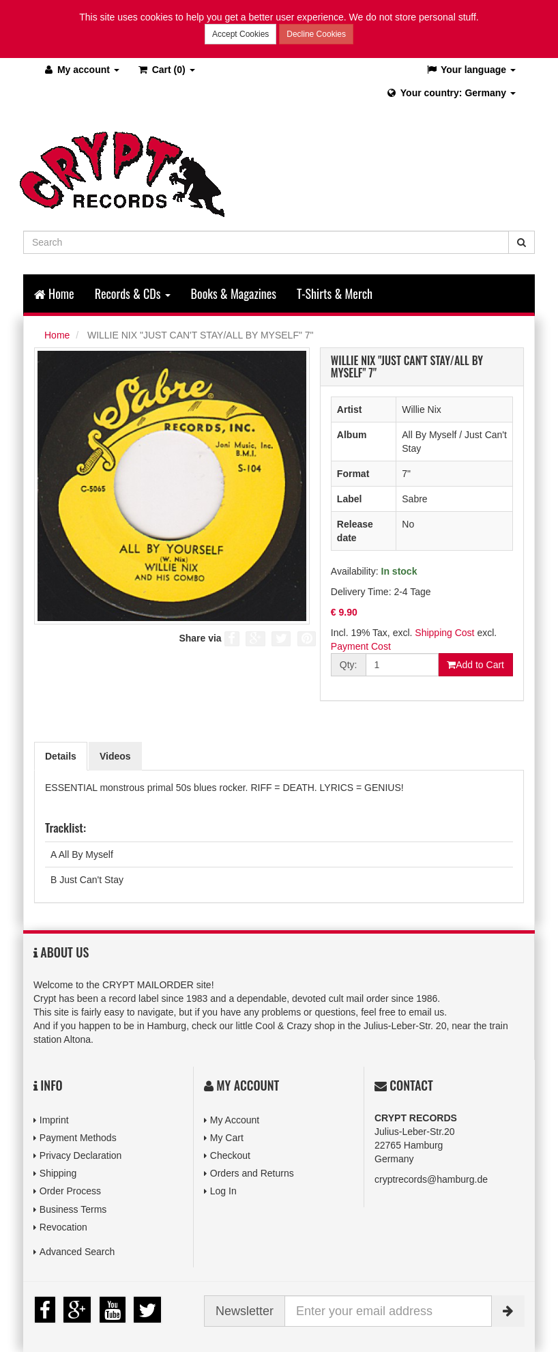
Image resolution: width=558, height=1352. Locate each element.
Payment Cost (361, 646)
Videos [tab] (115, 756)
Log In (223, 1190)
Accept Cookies (240, 34)
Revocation (63, 1227)
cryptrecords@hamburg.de (431, 1179)
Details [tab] (60, 756)
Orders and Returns (252, 1173)
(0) (166, 69)
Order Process (70, 1190)
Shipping (58, 1173)
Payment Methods (78, 1137)
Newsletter (245, 1311)
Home (54, 293)
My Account (234, 1119)
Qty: (348, 665)
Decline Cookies (316, 34)
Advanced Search (77, 1251)
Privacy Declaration (81, 1155)
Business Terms (73, 1209)
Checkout (230, 1155)
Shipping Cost (444, 632)
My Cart (227, 1137)
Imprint (54, 1119)
